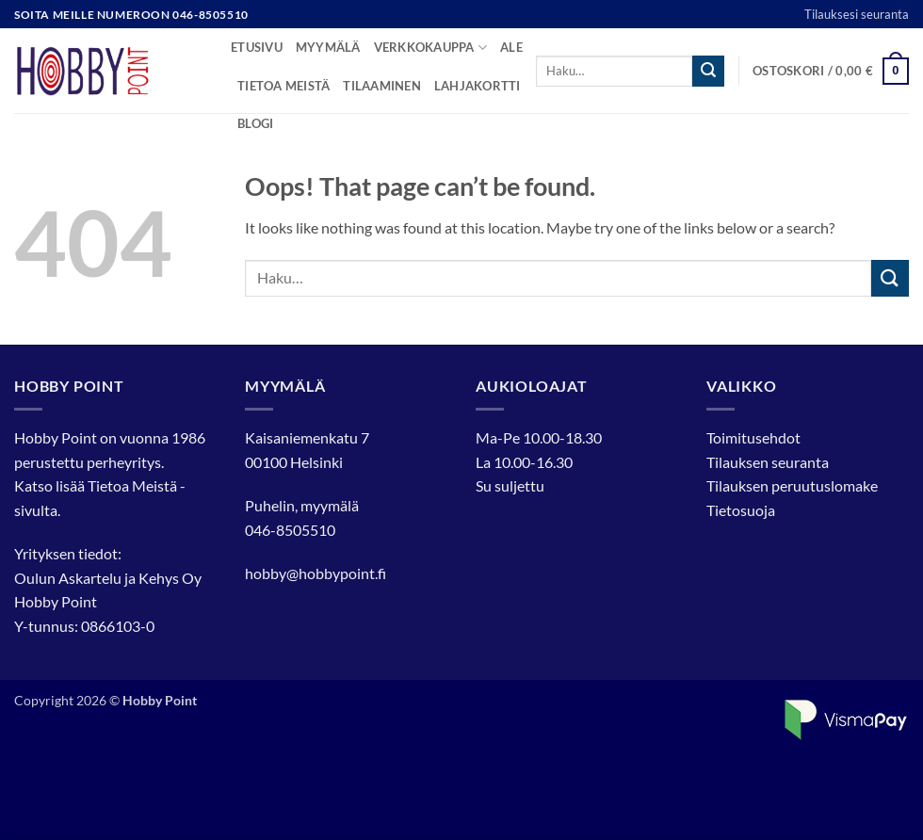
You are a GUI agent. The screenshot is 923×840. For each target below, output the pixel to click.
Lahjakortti (477, 85)
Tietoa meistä (283, 85)
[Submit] (708, 72)
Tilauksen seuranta (767, 462)
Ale (511, 47)
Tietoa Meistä (132, 485)
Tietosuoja (740, 510)
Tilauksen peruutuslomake (792, 485)
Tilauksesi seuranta (856, 14)
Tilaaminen (382, 85)
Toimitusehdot (753, 437)
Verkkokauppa (431, 48)
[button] (831, 71)
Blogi (255, 123)
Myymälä (328, 47)
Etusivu (257, 47)
